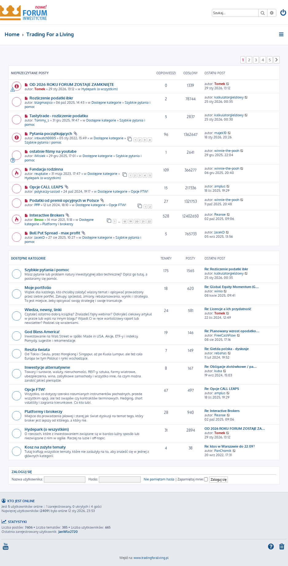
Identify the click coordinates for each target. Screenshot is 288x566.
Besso (39, 220)
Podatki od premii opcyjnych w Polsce (64, 200)
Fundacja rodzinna (46, 168)
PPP (37, 205)
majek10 (220, 133)
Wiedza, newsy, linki (43, 309)
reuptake (41, 173)
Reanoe (220, 214)
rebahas (220, 353)
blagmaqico (43, 102)
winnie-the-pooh (226, 150)
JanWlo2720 (68, 531)
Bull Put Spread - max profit (54, 232)
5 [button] (270, 59)
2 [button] (249, 59)
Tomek (39, 89)
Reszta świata (37, 349)
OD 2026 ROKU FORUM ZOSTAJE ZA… (234, 428)
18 (124, 221)
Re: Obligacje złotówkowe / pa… (230, 366)
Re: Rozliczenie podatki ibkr (226, 269)
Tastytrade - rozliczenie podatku (58, 115)
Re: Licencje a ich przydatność (227, 309)
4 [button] (263, 59)
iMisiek (39, 156)
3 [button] (256, 59)
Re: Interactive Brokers (221, 411)
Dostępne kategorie (106, 102)
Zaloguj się (22, 472)
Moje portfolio (38, 287)
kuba (218, 371)
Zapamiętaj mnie (192, 479)
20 (136, 221)
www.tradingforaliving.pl (151, 558)
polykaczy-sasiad (47, 191)
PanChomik (223, 451)
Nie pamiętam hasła (159, 479)
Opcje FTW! (139, 191)
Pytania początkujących (50, 133)
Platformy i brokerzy (57, 224)
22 (149, 221)
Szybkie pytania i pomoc (43, 142)
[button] (277, 60)
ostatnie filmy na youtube (52, 151)
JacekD (39, 237)
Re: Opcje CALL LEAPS (221, 389)
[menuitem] (283, 13)
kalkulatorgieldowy (228, 97)
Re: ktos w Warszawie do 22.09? (229, 446)
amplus (219, 186)
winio (218, 291)
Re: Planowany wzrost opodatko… (231, 331)
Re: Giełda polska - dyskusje (226, 349)
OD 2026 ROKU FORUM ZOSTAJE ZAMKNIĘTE (71, 84)
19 (130, 221)
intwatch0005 (45, 138)
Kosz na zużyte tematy (45, 446)
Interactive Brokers (46, 215)
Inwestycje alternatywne (47, 367)
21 (143, 221)
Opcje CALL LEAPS (46, 186)
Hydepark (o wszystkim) (99, 89)
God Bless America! (42, 331)
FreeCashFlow (225, 335)
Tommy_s (41, 120)
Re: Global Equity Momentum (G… (231, 287)
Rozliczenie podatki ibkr (51, 97)
